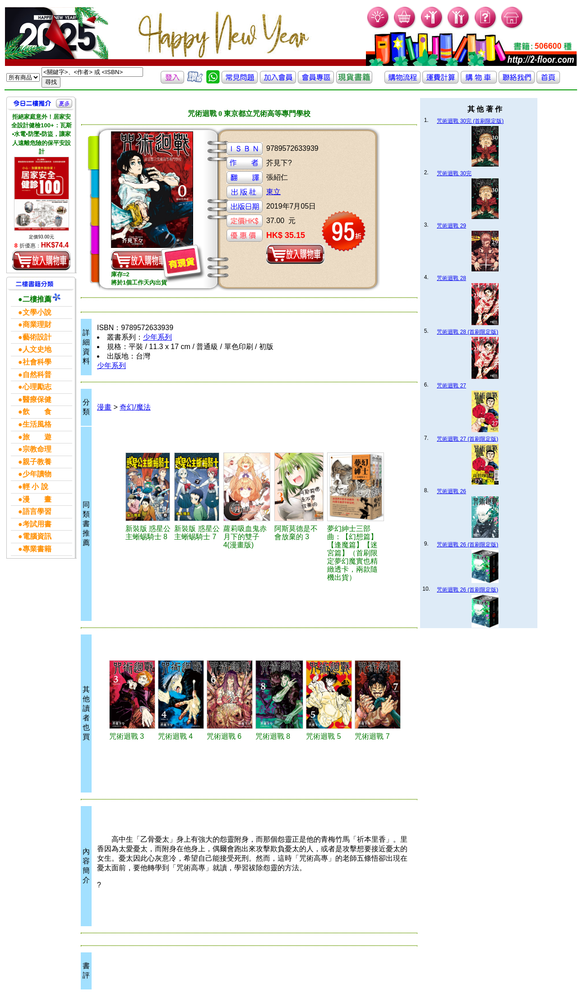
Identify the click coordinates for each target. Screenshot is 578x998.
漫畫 (104, 407)
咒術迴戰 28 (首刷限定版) (467, 332)
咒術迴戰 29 (451, 226)
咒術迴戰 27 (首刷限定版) (467, 439)
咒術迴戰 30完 (454, 173)
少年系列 (157, 337)
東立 (273, 192)
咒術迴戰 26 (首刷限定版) (467, 544)
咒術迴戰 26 (451, 491)
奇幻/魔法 (135, 407)
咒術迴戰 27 (451, 385)
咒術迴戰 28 (451, 278)
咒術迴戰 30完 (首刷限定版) (470, 121)
